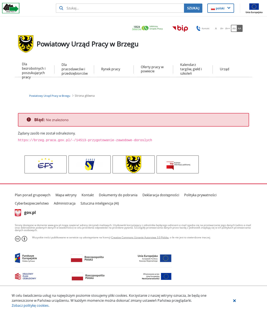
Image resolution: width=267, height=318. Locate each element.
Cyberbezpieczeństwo (32, 203)
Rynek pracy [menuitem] (110, 69)
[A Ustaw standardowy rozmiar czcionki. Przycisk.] (215, 28)
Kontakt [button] (202, 28)
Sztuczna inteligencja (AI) (100, 203)
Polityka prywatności (200, 195)
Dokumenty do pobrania (118, 195)
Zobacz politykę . (30, 305)
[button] (234, 300)
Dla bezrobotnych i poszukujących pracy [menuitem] (33, 69)
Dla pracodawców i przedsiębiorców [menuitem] (74, 69)
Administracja (65, 203)
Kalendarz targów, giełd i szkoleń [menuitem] (191, 69)
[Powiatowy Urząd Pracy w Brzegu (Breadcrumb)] (49, 95)
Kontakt (88, 195)
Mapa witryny (66, 195)
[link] (148, 28)
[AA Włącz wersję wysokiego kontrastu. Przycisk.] (240, 28)
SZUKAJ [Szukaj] (193, 8)
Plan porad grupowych (32, 195)
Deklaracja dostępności (160, 195)
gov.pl (25, 213)
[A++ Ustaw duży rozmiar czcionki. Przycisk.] (227, 28)
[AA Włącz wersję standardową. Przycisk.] (234, 28)
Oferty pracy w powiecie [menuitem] (152, 69)
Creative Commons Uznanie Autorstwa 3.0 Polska (140, 237)
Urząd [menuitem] (224, 69)
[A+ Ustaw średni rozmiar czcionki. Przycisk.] (221, 28)
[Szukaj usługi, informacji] (120, 8)
